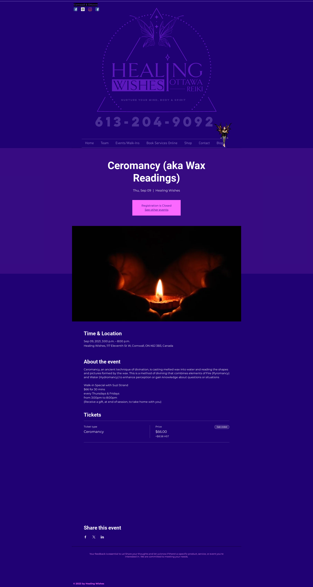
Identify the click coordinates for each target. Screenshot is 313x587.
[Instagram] (90, 9)
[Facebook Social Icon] (75, 9)
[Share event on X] (94, 537)
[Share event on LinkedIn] (102, 537)
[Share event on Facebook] (85, 537)
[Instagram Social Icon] (83, 9)
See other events (156, 209)
